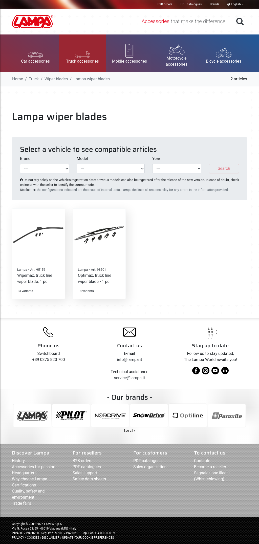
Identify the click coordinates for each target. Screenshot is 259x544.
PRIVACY (18, 537)
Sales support (85, 472)
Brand (25, 158)
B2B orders (165, 4)
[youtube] (215, 372)
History (18, 460)
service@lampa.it (129, 377)
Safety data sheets (89, 479)
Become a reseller (210, 466)
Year (156, 158)
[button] (35, 53)
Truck (34, 79)
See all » (130, 430)
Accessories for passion (33, 466)
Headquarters (24, 472)
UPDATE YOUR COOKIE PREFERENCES (88, 537)
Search (224, 168)
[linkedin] (225, 372)
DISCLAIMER (51, 537)
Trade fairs (21, 503)
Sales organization (149, 466)
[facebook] (196, 372)
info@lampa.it (129, 359)
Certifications (24, 485)
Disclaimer (27, 190)
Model (82, 158)
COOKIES (33, 537)
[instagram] (205, 372)
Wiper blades (56, 79)
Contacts (202, 460)
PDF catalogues (191, 4)
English (234, 4)
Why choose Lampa (29, 479)
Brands (214, 4)
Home (17, 79)
